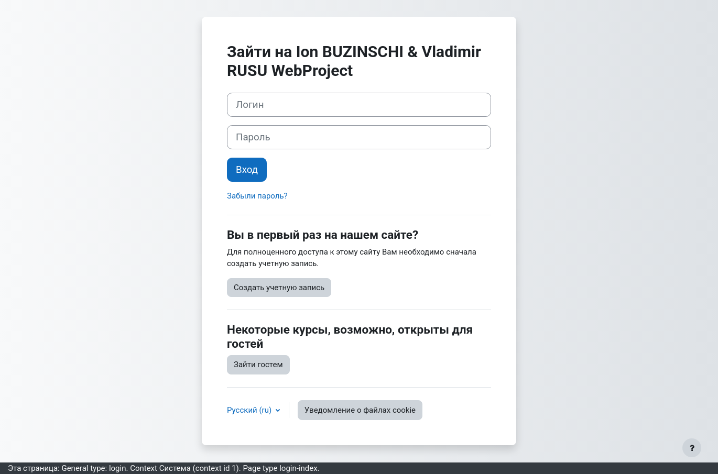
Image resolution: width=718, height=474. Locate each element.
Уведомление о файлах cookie (360, 410)
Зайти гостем (258, 364)
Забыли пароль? (257, 196)
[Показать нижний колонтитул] (691, 447)
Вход (247, 169)
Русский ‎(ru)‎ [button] (250, 410)
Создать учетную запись (279, 287)
